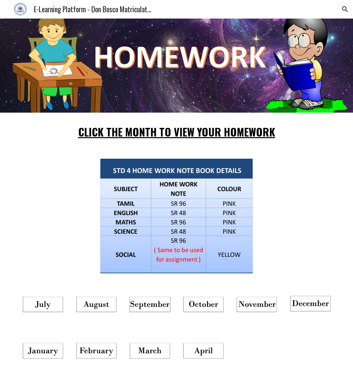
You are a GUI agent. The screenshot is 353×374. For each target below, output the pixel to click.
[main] (176, 132)
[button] (345, 9)
